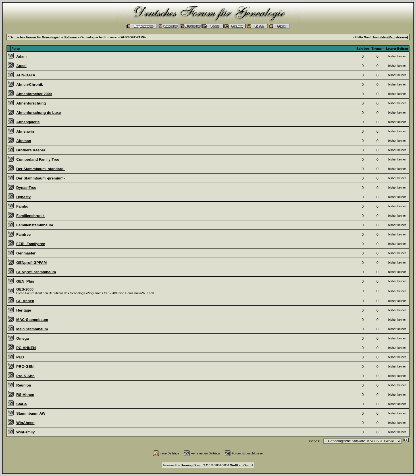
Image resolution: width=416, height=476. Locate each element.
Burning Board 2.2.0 (196, 465)
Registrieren (398, 37)
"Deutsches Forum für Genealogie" (34, 37)
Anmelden (380, 37)
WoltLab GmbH (241, 465)
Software (70, 37)
